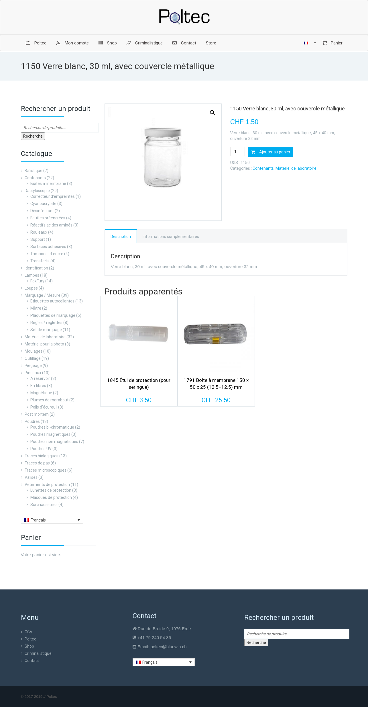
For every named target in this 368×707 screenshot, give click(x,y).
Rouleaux (38, 232)
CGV (28, 632)
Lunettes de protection (50, 490)
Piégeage (33, 365)
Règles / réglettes (46, 322)
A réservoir (40, 378)
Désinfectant (42, 210)
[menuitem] (36, 43)
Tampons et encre (46, 253)
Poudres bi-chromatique (52, 427)
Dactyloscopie (37, 190)
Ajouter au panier (274, 152)
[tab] (121, 236)
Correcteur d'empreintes (52, 196)
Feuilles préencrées (47, 218)
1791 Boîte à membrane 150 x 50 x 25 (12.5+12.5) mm (216, 383)
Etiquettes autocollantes (52, 301)
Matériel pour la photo (44, 344)
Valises (31, 477)
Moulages (33, 351)
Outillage (33, 358)
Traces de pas (37, 463)
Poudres (32, 421)
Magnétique (41, 392)
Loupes (31, 288)
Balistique (33, 170)
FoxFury (37, 281)
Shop (29, 646)
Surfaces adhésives (48, 246)
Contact (32, 660)
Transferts (40, 261)
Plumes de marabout (49, 400)
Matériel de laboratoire (45, 337)
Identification (36, 268)
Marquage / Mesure (42, 295)
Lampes (32, 275)
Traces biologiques (41, 456)
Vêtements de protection (47, 484)
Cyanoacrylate (43, 203)
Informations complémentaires (171, 236)
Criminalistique (38, 653)
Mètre (35, 308)
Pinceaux (33, 372)
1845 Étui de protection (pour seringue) (138, 383)
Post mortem (37, 414)
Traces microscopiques (45, 470)
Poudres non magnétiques (54, 441)
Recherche (33, 136)
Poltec (30, 639)
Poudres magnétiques (50, 434)
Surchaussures (44, 504)
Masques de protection (51, 497)
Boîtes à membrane (48, 183)
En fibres (38, 385)
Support (37, 239)
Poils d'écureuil (43, 407)
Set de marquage (46, 329)
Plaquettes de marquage (52, 315)
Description (121, 236)
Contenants (35, 177)
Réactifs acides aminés (51, 225)
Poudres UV (41, 448)
